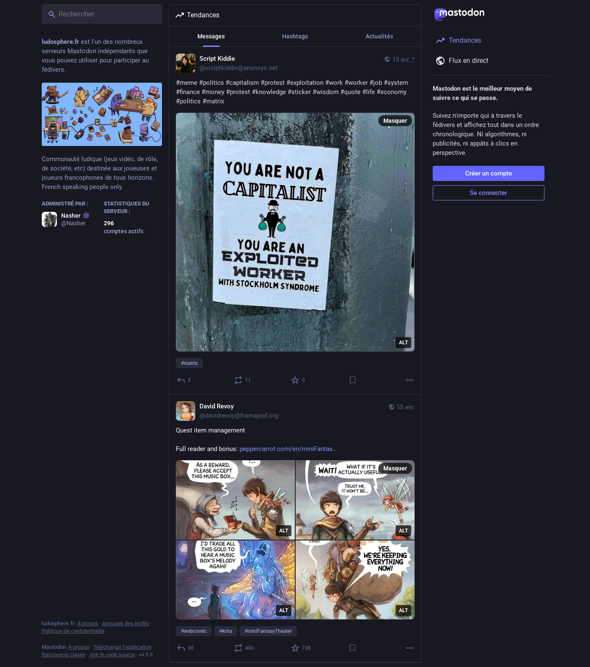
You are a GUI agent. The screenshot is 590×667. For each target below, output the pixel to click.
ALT (403, 343)
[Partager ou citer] (242, 380)
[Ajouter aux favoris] (298, 380)
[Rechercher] (102, 14)
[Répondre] (184, 380)
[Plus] (409, 380)
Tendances (197, 15)
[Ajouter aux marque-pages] (352, 380)
